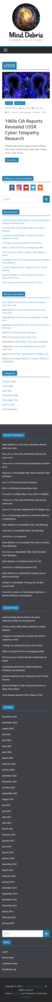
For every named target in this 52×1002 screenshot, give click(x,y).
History (9, 103)
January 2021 (8, 840)
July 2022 (6, 734)
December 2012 (9, 899)
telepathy (36, 112)
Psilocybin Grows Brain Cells (23, 337)
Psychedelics (8, 395)
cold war (14, 112)
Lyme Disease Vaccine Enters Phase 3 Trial (21, 282)
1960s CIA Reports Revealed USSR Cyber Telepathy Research (23, 129)
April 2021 (7, 823)
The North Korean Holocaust (23, 332)
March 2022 (7, 758)
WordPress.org (9, 969)
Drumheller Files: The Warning (33, 524)
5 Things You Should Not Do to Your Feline (21, 243)
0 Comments (37, 108)
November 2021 (9, 781)
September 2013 (10, 893)
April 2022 (7, 752)
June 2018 (6, 846)
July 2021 (6, 805)
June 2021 (6, 811)
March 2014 (7, 870)
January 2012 (8, 923)
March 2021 (7, 828)
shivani (5, 582)
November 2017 (9, 864)
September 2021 (10, 793)
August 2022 (8, 728)
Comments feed (9, 963)
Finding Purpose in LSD (30, 561)
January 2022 (8, 769)
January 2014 (8, 882)
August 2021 (8, 799)
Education (7, 381)
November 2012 (9, 905)
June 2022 (6, 740)
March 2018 (7, 852)
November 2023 (9, 722)
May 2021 (6, 817)
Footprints (21, 536)
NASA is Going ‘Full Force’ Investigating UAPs (22, 247)
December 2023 (9, 716)
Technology (7, 409)
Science (5, 404)
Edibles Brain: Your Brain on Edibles (31, 341)
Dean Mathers (12, 108)
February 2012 (9, 917)
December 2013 (9, 887)
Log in (5, 951)
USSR (44, 112)
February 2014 (9, 876)
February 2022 (9, 763)
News (4, 390)
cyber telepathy (25, 112)
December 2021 (9, 775)
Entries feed (8, 957)
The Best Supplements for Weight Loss (30, 354)
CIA (8, 112)
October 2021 (8, 787)
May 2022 (6, 746)
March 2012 (7, 911)
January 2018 (8, 858)
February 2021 (9, 834)
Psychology (19, 103)
